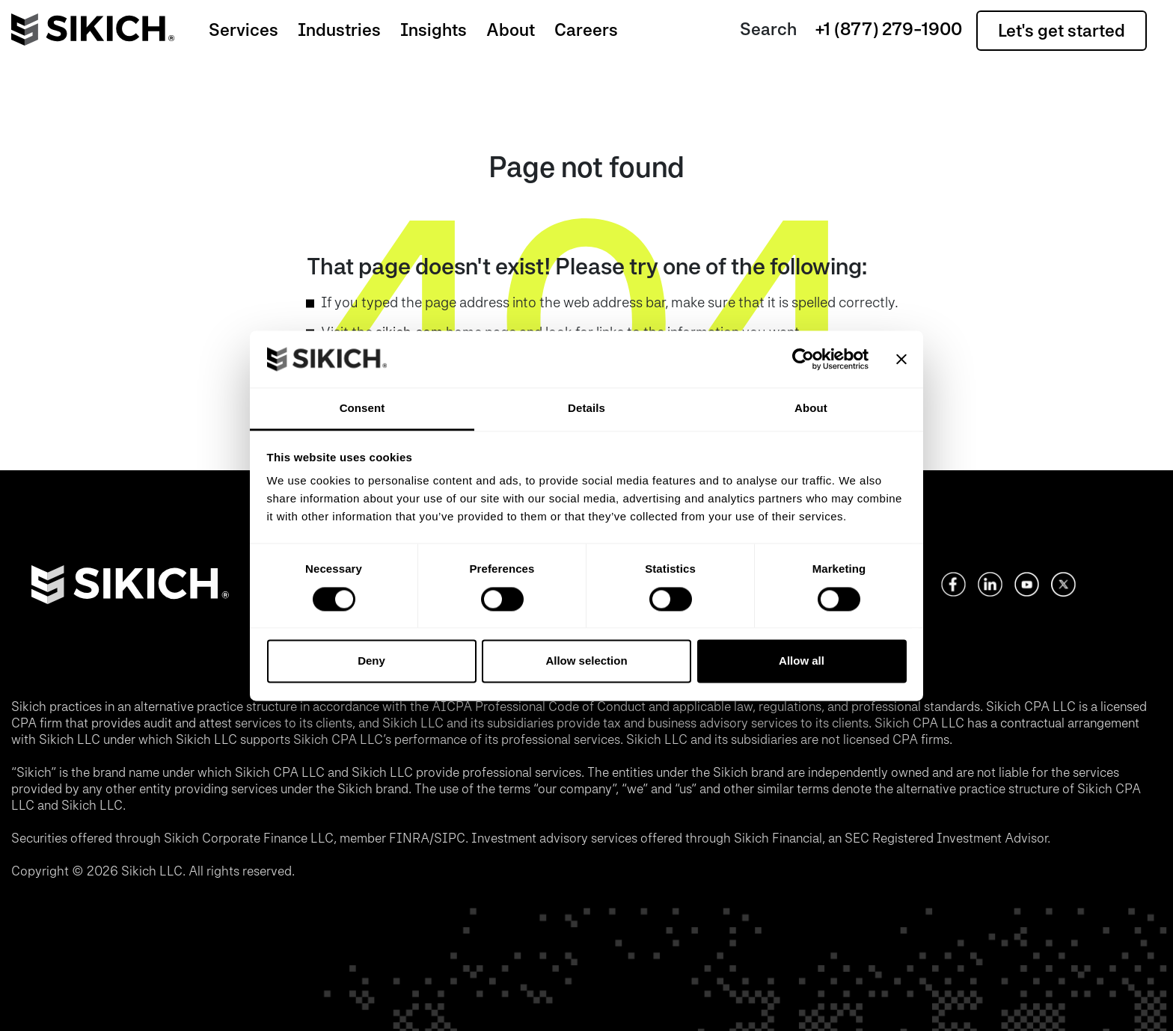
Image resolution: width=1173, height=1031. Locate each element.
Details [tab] (586, 408)
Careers (586, 29)
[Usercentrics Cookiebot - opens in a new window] (803, 359)
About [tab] (810, 408)
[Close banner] (901, 359)
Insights (433, 29)
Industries (339, 29)
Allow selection (586, 661)
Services (243, 29)
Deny (371, 661)
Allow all (801, 661)
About (510, 29)
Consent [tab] (362, 408)
